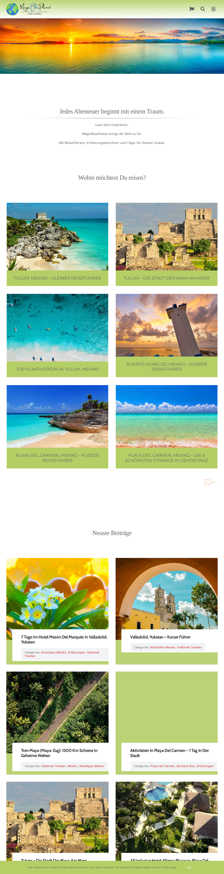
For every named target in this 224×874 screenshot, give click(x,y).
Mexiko (73, 766)
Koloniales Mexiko (53, 652)
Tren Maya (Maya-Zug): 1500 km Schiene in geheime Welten (59, 753)
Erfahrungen (76, 652)
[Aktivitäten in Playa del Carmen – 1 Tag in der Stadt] (167, 674)
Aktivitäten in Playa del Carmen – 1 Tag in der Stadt (169, 753)
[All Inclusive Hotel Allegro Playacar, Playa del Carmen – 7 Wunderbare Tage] (167, 784)
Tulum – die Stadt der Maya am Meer (54, 860)
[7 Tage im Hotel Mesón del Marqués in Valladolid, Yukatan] (57, 560)
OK (189, 867)
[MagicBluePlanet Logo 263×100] (28, 2)
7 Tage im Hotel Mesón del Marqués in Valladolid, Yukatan (64, 639)
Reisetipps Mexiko (91, 766)
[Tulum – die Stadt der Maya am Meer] (57, 784)
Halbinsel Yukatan (189, 647)
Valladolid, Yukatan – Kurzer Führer (160, 637)
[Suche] (202, 9)
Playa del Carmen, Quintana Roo (172, 766)
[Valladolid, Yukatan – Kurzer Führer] (167, 560)
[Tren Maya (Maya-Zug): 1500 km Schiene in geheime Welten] (57, 674)
